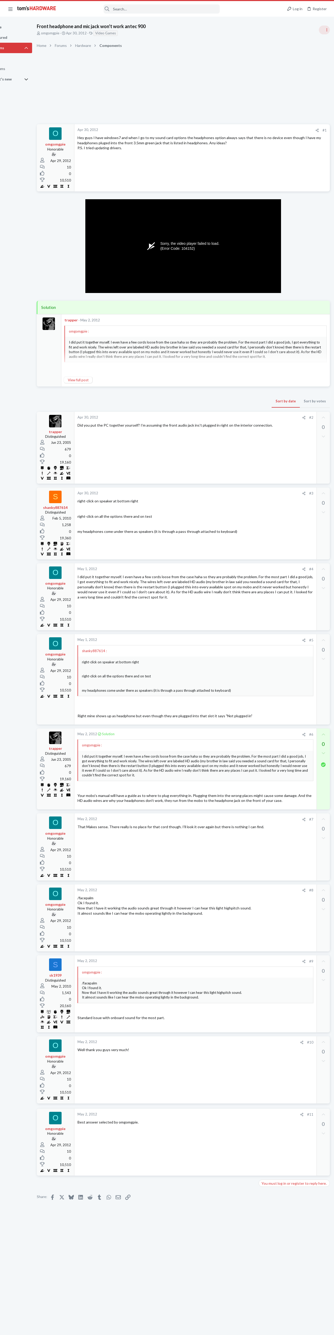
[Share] (232, 130)
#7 (227, 855)
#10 (226, 1078)
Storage (266, 569)
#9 (227, 997)
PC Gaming (268, 338)
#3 (227, 493)
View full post (101, 380)
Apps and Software (274, 707)
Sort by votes (230, 401)
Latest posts (262, 543)
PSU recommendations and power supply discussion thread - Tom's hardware (292, 354)
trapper (94, 320)
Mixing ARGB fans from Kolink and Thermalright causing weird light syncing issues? (292, 610)
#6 (227, 744)
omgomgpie (73, 33)
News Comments (273, 414)
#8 (227, 926)
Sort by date (201, 401)
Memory (266, 485)
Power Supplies (271, 374)
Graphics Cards (271, 681)
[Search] (141, 9)
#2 (227, 417)
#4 (227, 569)
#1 (240, 130)
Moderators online (269, 745)
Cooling (266, 625)
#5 (227, 640)
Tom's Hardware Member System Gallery (293, 294)
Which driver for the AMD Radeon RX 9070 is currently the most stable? (291, 666)
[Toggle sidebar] (323, 30)
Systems (266, 309)
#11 (226, 1150)
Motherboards (271, 651)
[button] (10, 8)
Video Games (128, 33)
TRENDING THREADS (267, 283)
